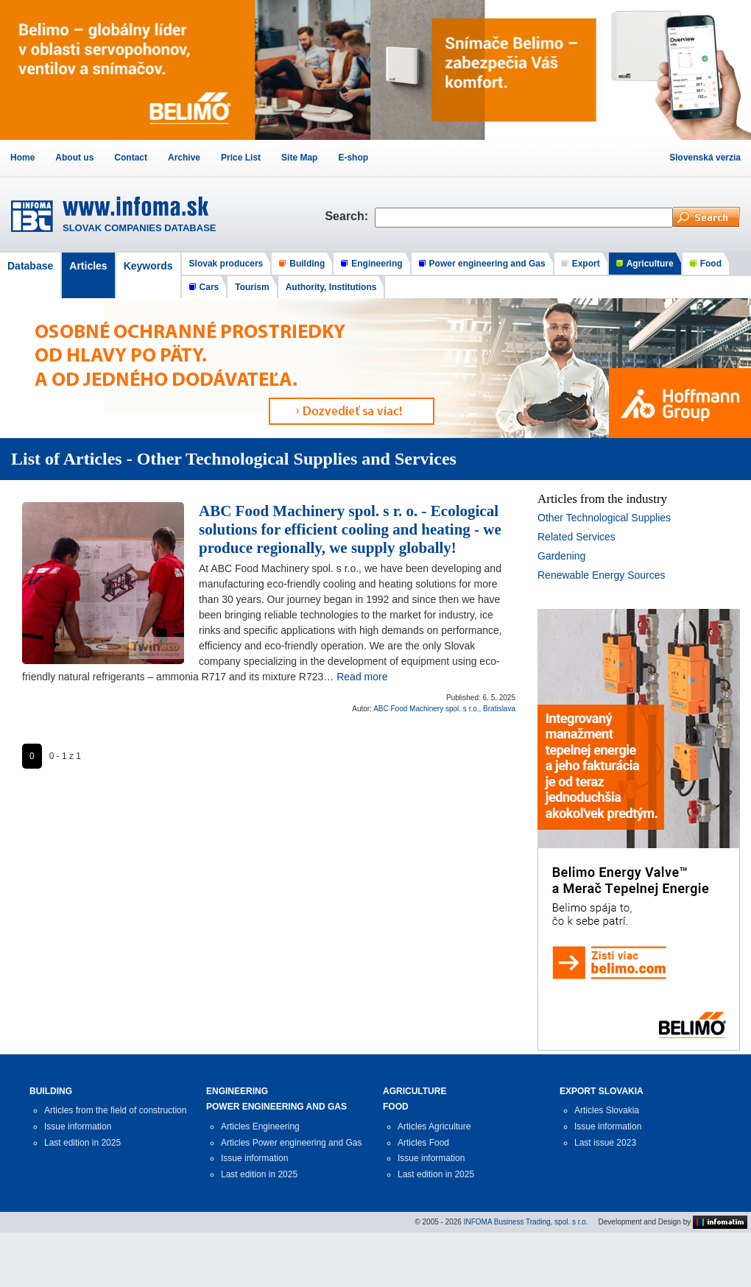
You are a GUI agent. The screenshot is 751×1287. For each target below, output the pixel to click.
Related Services (576, 537)
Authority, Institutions (331, 287)
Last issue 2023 (605, 1143)
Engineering (376, 263)
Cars (209, 287)
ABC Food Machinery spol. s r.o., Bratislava (444, 709)
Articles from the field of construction (115, 1110)
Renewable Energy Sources (601, 575)
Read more (361, 677)
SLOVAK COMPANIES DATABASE (139, 227)
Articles (88, 266)
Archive (184, 157)
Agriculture (650, 263)
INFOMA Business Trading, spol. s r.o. (526, 1222)
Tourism (252, 287)
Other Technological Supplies (604, 517)
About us (74, 157)
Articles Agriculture (434, 1126)
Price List (241, 157)
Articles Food (423, 1143)
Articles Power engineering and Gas (291, 1143)
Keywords (148, 266)
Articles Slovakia (606, 1110)
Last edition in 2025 (82, 1143)
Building (307, 263)
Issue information (77, 1126)
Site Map (299, 157)
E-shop (353, 157)
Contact (130, 157)
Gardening (561, 556)
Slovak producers (226, 263)
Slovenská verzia (705, 157)
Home (22, 157)
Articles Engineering (260, 1126)
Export (586, 263)
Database (30, 266)
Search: (350, 216)
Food (711, 263)
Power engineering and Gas (487, 263)
